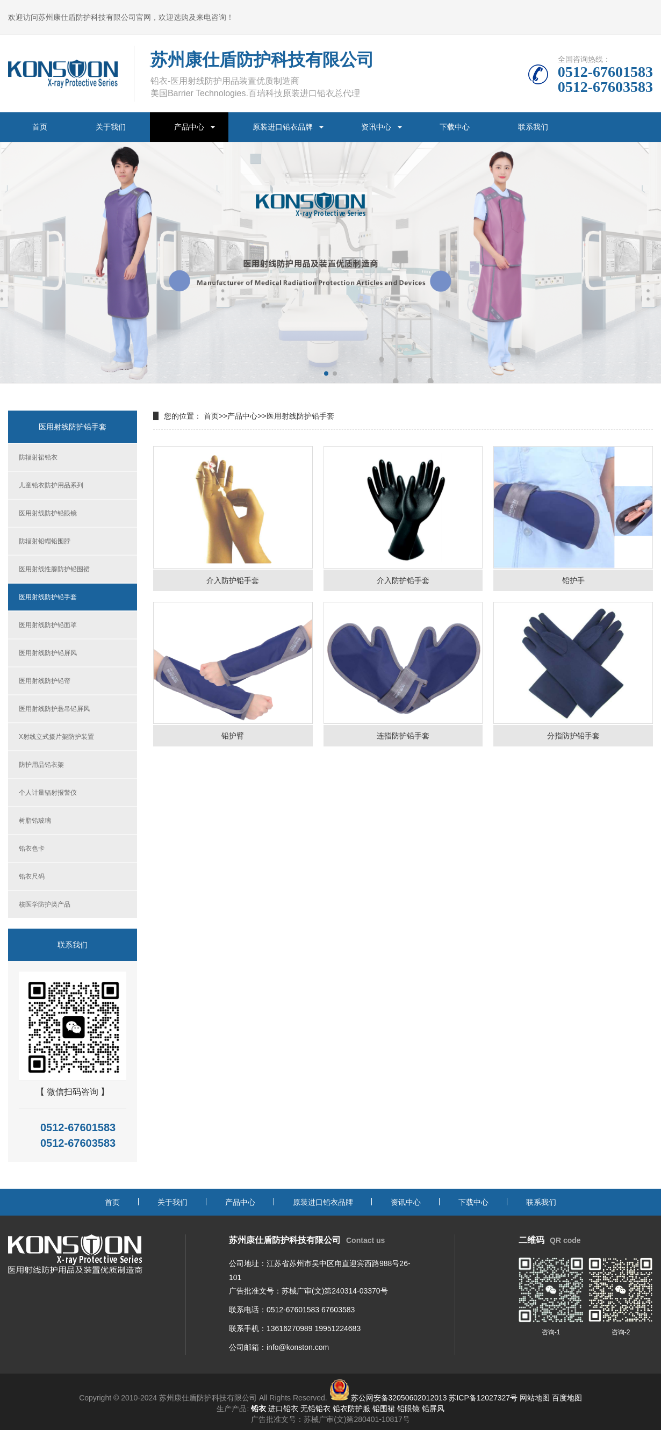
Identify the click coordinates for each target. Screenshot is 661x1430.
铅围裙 (383, 1408)
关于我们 (111, 127)
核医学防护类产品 (44, 904)
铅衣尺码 (32, 876)
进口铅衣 (283, 1408)
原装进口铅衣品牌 (283, 127)
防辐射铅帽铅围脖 (44, 541)
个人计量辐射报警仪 (48, 792)
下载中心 (455, 127)
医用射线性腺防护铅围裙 (54, 569)
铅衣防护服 (351, 1408)
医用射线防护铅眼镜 (48, 513)
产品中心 (189, 127)
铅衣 (258, 1408)
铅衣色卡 (32, 848)
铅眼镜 (408, 1408)
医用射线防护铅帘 (44, 681)
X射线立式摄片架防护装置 (56, 737)
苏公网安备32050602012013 (399, 1397)
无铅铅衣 (315, 1408)
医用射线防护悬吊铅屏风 (54, 709)
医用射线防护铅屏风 (48, 653)
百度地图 (567, 1397)
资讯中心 (376, 127)
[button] (326, 373)
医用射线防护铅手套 (48, 597)
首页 (39, 127)
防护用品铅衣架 (41, 764)
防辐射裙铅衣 (38, 457)
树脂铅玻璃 (35, 820)
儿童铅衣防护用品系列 (51, 485)
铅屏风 (433, 1408)
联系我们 (533, 127)
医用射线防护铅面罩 (48, 625)
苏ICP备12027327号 (483, 1397)
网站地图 (535, 1397)
